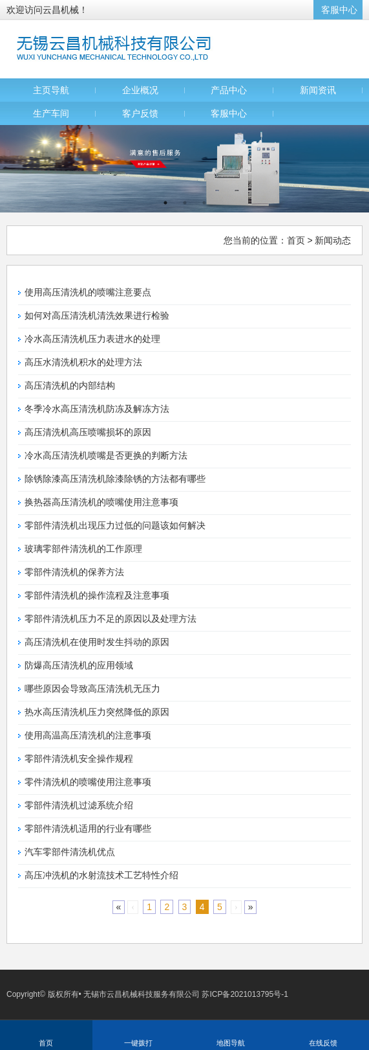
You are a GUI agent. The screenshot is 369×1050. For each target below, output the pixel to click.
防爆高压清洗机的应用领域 (79, 665)
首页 (296, 240)
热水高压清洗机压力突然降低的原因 (97, 712)
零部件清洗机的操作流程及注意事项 (97, 595)
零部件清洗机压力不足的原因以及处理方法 (110, 618)
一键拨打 (138, 1043)
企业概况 (140, 90)
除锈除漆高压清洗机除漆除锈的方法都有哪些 (115, 479)
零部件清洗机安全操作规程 (79, 758)
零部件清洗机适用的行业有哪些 (88, 828)
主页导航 (51, 90)
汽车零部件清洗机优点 (70, 852)
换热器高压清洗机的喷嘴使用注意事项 (101, 502)
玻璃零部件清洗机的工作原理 (83, 548)
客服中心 (339, 10)
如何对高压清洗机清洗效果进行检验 (97, 315)
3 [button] (204, 202)
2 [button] (184, 202)
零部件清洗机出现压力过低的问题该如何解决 (115, 525)
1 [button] (165, 202)
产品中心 (229, 90)
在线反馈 (323, 1043)
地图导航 (230, 1043)
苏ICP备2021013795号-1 (245, 994)
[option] (184, 168)
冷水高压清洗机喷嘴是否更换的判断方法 (106, 455)
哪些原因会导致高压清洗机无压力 (92, 688)
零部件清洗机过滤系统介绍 (79, 805)
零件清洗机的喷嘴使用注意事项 (88, 782)
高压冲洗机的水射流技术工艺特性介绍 (101, 875)
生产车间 (51, 113)
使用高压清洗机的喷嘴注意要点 (88, 292)
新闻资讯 (318, 90)
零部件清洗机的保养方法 (74, 572)
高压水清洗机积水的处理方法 (83, 362)
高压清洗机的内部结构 (70, 385)
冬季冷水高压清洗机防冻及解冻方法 (97, 409)
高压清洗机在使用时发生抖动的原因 (97, 642)
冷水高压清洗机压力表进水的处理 (92, 339)
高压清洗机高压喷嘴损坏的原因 (88, 432)
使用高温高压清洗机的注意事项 (88, 735)
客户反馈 (140, 113)
